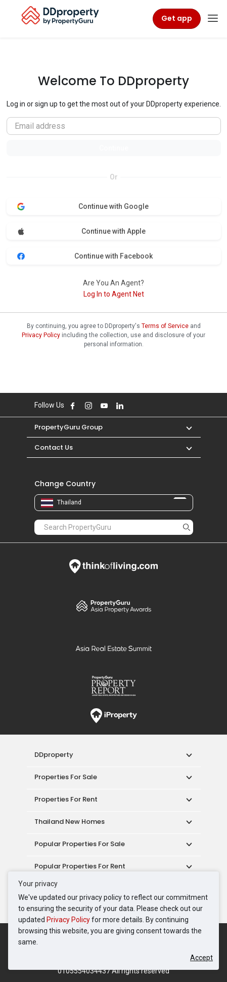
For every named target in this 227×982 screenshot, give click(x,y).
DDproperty (53, 754)
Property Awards (113, 606)
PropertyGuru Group (68, 427)
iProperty (113, 715)
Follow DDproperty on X (133, 406)
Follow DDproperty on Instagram (88, 405)
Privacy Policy (68, 920)
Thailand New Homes (69, 821)
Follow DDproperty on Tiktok (145, 406)
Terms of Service (165, 326)
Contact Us (53, 447)
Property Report (113, 686)
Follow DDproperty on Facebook (73, 405)
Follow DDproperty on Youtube (104, 405)
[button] (184, 427)
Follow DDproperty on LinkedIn (120, 405)
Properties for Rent (66, 799)
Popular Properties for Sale (79, 844)
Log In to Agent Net (113, 294)
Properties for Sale (65, 777)
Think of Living (113, 566)
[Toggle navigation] (213, 18)
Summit (113, 648)
